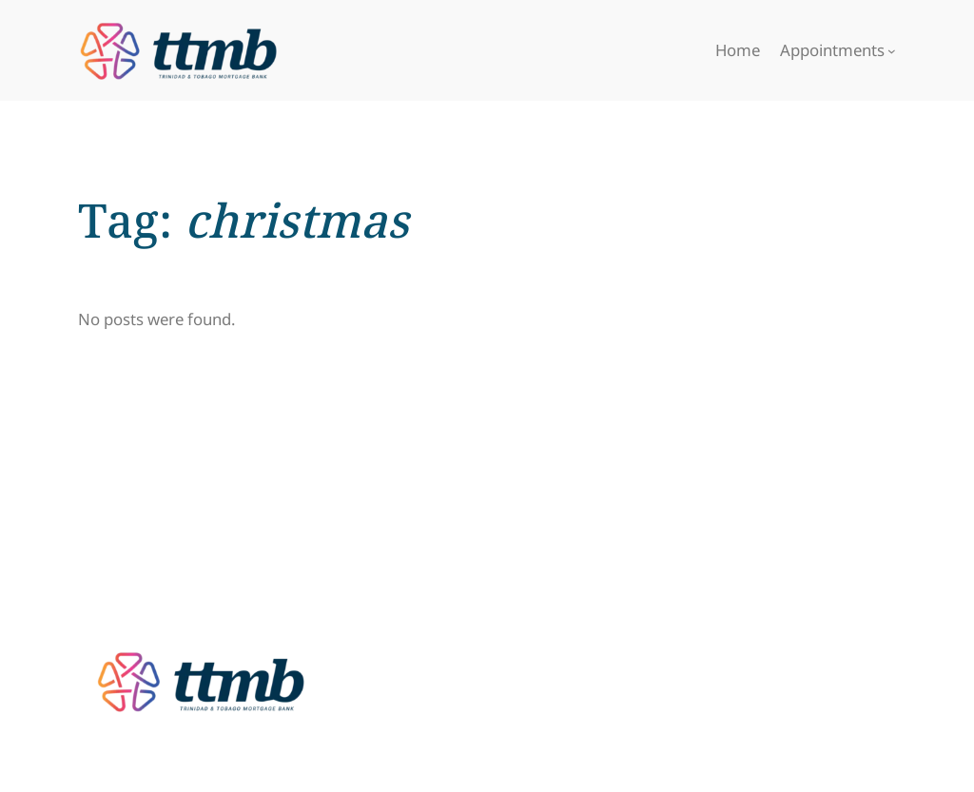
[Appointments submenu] (891, 51)
